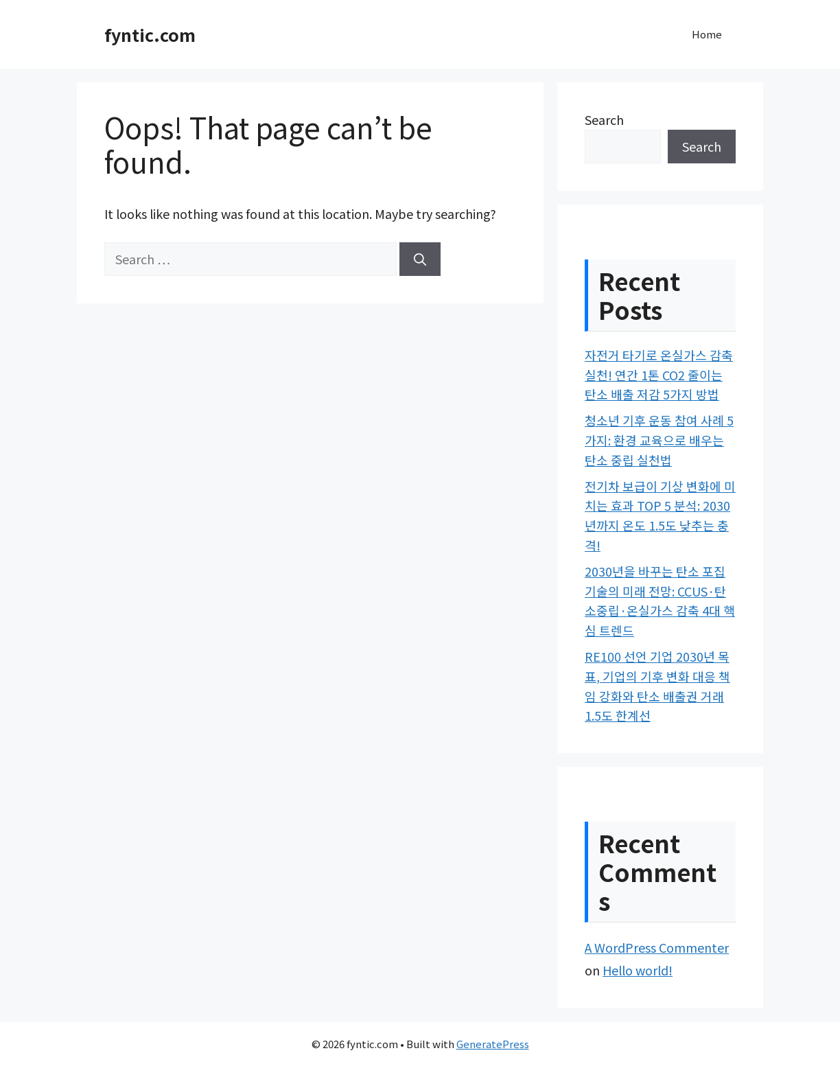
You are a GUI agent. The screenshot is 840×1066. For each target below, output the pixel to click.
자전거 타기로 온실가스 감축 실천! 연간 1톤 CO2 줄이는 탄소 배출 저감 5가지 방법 (659, 375)
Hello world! (638, 970)
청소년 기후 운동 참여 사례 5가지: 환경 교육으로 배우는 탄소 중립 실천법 (659, 440)
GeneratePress (492, 1043)
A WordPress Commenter (657, 947)
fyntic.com (150, 34)
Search (604, 119)
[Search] (420, 259)
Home (707, 34)
